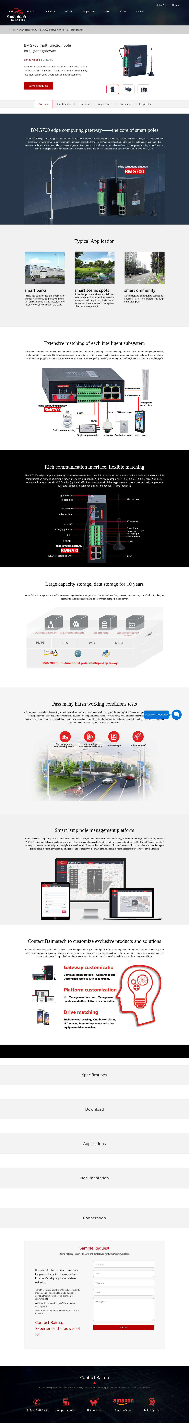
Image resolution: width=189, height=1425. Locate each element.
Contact (140, 11)
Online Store (162, 5)
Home (13, 29)
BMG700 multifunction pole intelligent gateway (61, 29)
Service (68, 11)
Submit (123, 1329)
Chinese (175, 5)
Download (83, 104)
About (123, 11)
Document (129, 104)
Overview (37, 104)
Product (13, 11)
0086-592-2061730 (37, 1411)
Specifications (60, 104)
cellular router (71, 1291)
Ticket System (152, 1411)
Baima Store (94, 1411)
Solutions (50, 11)
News (108, 11)
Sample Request (39, 86)
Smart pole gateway (28, 29)
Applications (106, 104)
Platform (31, 11)
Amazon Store (123, 1411)
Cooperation (88, 11)
